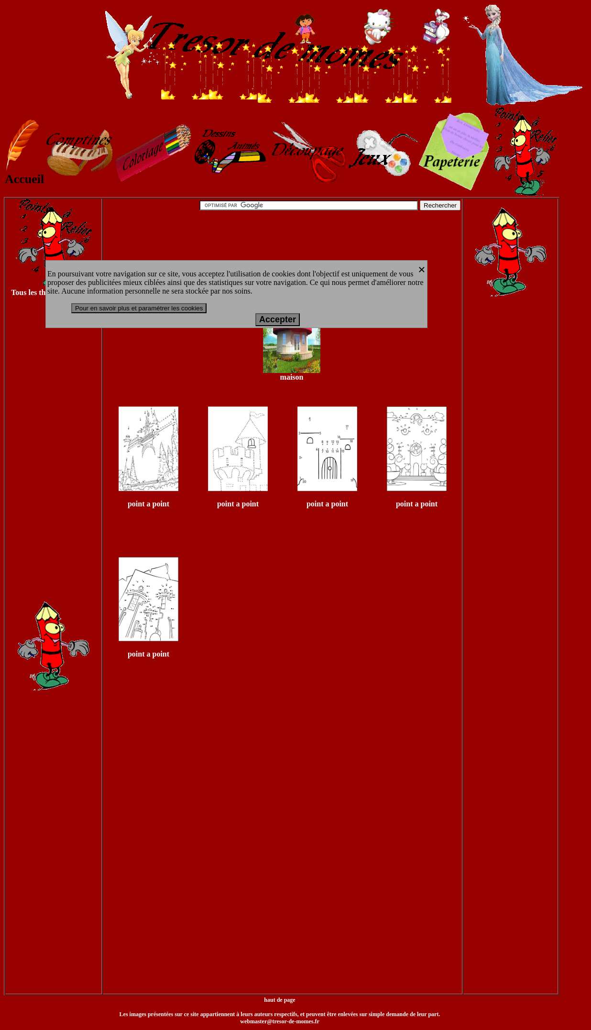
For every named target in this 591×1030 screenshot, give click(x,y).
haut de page (279, 1000)
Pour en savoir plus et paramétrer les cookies (139, 308)
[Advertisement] (53, 458)
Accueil (24, 173)
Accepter (277, 319)
